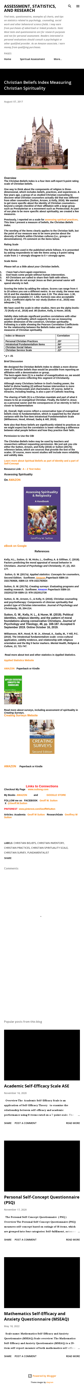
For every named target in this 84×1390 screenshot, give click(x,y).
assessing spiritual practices (61, 219)
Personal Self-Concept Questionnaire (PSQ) (41, 1199)
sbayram (49, 1382)
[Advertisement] (42, 985)
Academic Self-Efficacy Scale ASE (36, 1086)
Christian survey (15, 852)
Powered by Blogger (42, 1375)
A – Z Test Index (31, 469)
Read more (73, 1123)
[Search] (70, 6)
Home (7, 59)
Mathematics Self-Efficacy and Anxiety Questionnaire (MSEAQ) (36, 1316)
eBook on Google (15, 545)
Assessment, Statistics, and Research (30, 8)
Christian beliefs (25, 843)
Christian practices (17, 847)
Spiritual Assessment (32, 59)
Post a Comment (26, 1123)
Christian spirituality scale (49, 847)
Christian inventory (50, 843)
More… (58, 59)
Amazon (41, 577)
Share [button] (8, 858)
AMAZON (14, 479)
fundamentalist (38, 852)
